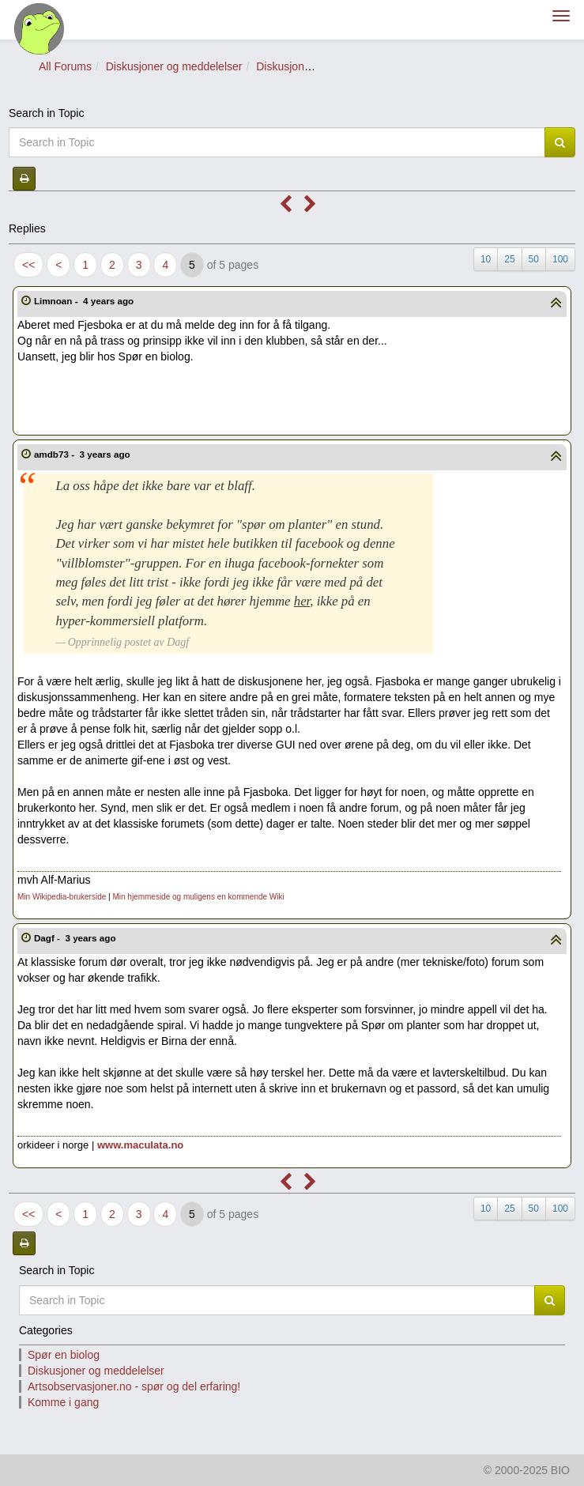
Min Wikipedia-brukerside (61, 896)
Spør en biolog (64, 1354)
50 (534, 259)
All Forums (65, 66)
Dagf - (76, 938)
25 (509, 259)
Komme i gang (63, 1402)
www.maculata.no (140, 1145)
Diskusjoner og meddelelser (174, 66)
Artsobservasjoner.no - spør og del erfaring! (134, 1386)
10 (485, 259)
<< (28, 264)
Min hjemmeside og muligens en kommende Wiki (198, 896)
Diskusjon (280, 66)
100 (560, 259)
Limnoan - (85, 301)
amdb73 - (83, 454)
